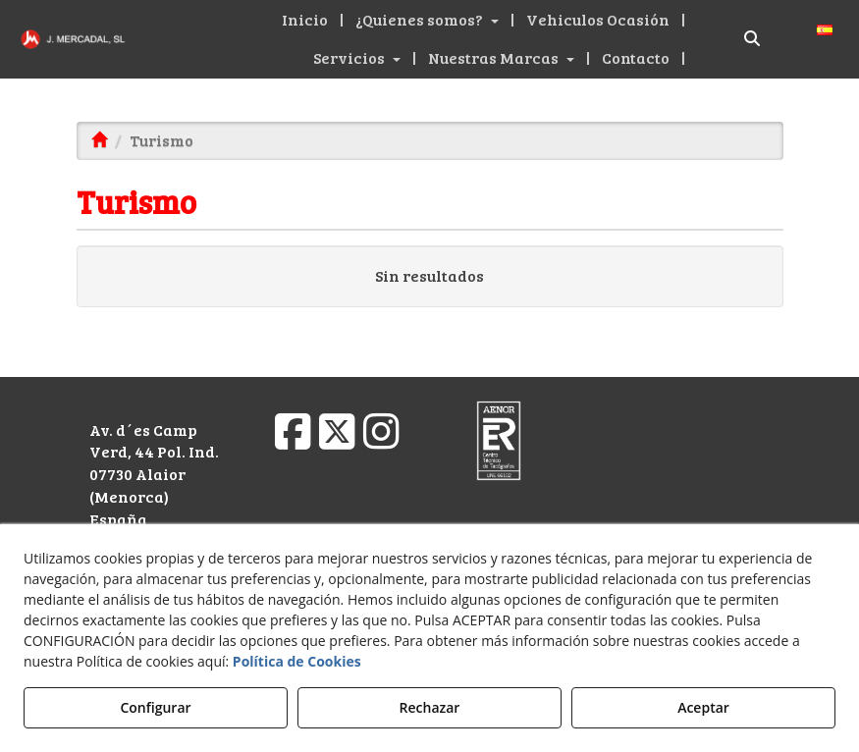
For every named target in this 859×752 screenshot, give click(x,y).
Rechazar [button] (430, 707)
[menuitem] (307, 20)
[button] (72, 39)
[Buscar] (752, 39)
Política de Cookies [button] (297, 661)
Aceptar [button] (703, 707)
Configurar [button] (155, 707)
